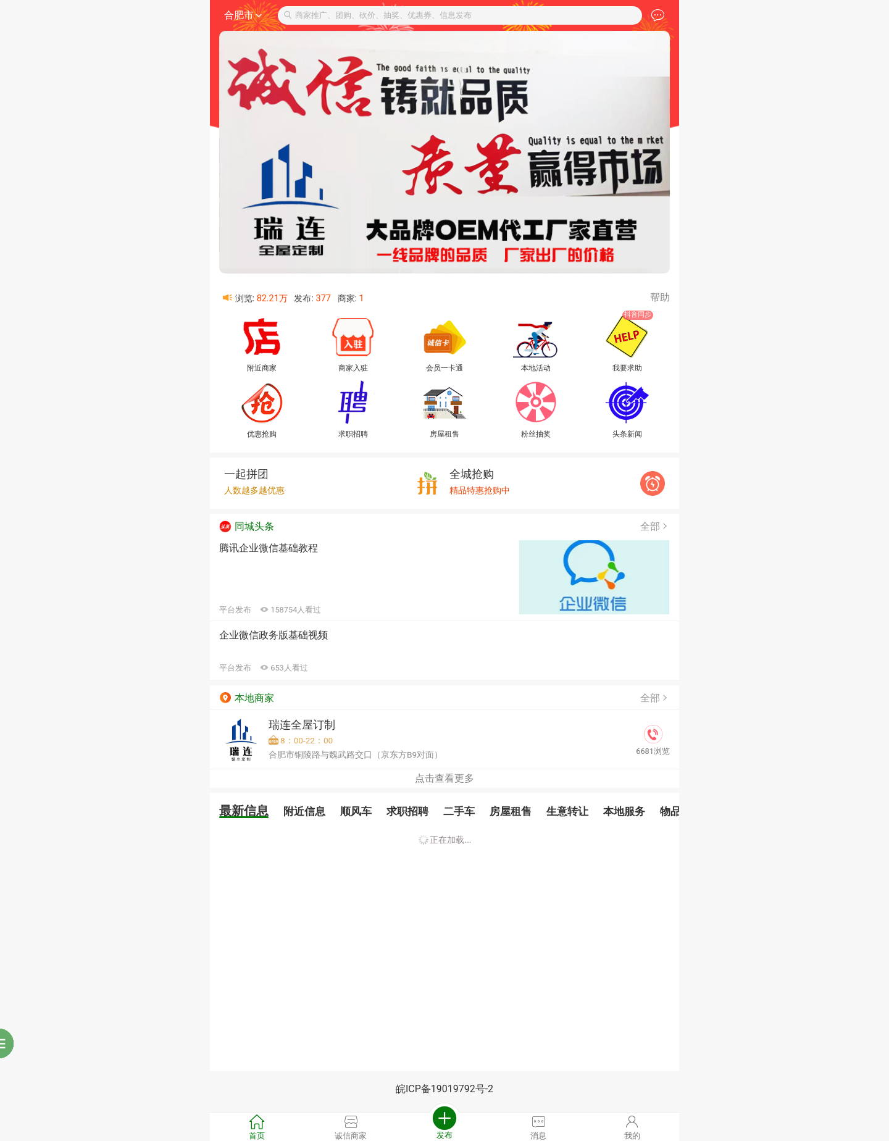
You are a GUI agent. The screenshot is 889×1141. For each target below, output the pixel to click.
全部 (655, 526)
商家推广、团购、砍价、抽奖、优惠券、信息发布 (378, 15)
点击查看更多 (444, 778)
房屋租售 (511, 811)
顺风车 (356, 811)
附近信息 (304, 811)
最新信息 (244, 810)
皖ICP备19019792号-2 (444, 1089)
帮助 (660, 297)
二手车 (459, 811)
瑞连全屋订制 (302, 725)
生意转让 (567, 811)
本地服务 (624, 811)
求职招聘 (407, 811)
